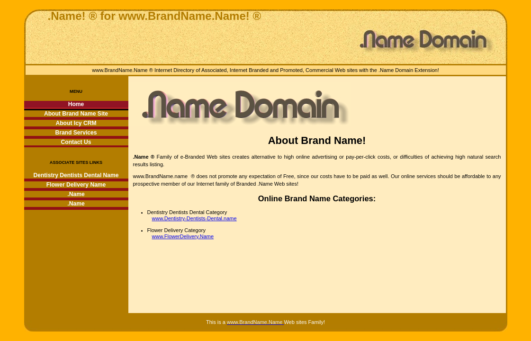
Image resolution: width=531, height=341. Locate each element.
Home (76, 104)
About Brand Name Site (76, 113)
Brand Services (76, 132)
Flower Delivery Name (76, 184)
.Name (75, 194)
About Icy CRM (76, 123)
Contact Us (76, 142)
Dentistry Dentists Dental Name (75, 175)
